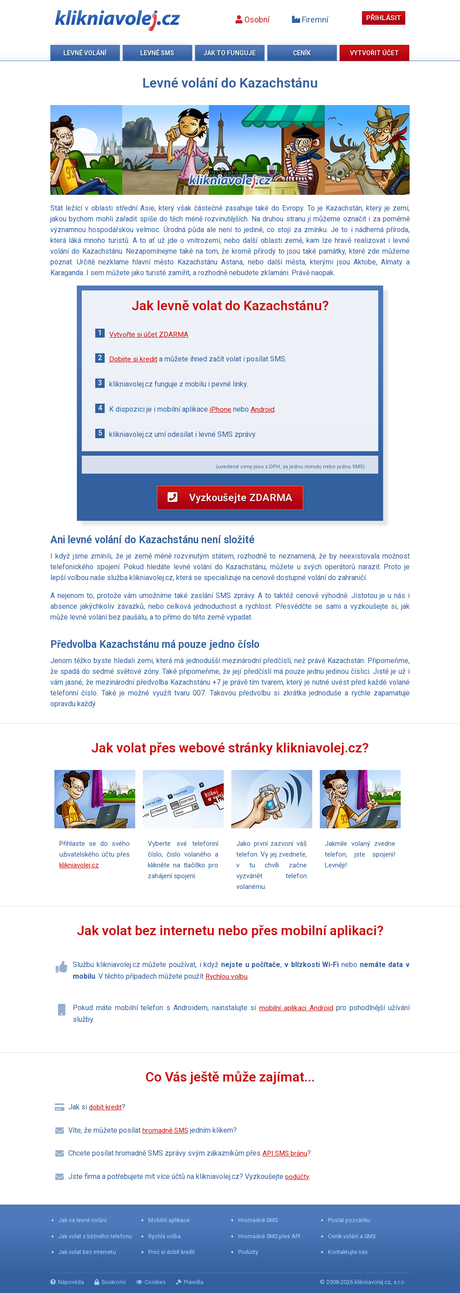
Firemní (308, 19)
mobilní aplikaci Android (295, 1014)
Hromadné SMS (258, 1220)
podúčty (297, 1183)
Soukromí (112, 1282)
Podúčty (248, 1252)
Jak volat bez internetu (87, 1252)
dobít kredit (107, 1113)
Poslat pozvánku (349, 1220)
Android (263, 409)
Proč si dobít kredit (172, 1252)
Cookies (153, 1282)
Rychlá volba (164, 1236)
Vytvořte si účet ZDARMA (149, 334)
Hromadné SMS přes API (270, 1236)
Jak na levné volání (82, 1220)
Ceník (302, 53)
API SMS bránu (286, 1160)
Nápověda (67, 1282)
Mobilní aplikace (169, 1220)
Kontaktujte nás (348, 1252)
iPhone (221, 409)
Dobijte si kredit (134, 359)
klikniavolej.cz (117, 20)
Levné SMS (157, 53)
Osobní (250, 19)
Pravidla (193, 1282)
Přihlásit (382, 17)
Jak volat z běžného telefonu (95, 1236)
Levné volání (84, 53)
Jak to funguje (229, 53)
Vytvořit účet (374, 53)
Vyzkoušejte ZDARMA (230, 500)
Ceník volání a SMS (352, 1236)
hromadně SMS (166, 1137)
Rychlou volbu (227, 983)
